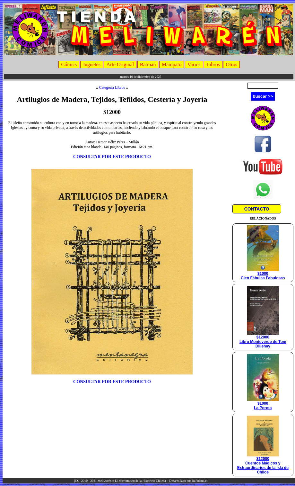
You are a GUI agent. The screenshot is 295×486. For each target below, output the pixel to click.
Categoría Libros (112, 87)
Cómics (69, 64)
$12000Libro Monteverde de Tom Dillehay (262, 339)
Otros (231, 64)
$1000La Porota (263, 404)
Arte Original (120, 64)
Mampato (171, 64)
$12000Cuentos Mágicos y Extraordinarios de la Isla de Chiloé (263, 463)
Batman (148, 64)
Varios (194, 64)
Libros (213, 64)
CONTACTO (256, 209)
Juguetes (91, 64)
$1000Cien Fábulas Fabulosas (263, 274)
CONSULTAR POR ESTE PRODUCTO (112, 156)
